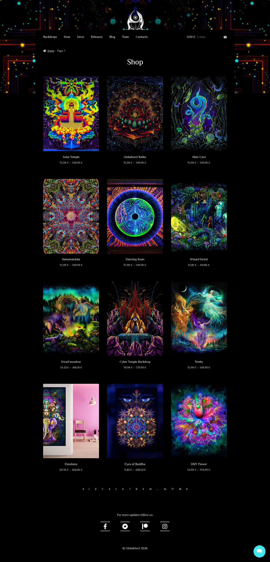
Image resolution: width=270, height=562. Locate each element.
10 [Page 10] (150, 489)
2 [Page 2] (95, 489)
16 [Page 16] (165, 489)
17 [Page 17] (173, 489)
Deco (80, 37)
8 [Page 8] (136, 489)
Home (50, 50)
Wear (67, 37)
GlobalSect (135, 16)
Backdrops (50, 37)
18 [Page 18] (180, 489)
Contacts (142, 37)
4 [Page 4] (109, 489)
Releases (97, 37)
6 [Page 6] (123, 489)
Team (125, 37)
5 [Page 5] (116, 489)
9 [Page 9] (143, 489)
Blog (112, 37)
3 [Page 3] (102, 489)
